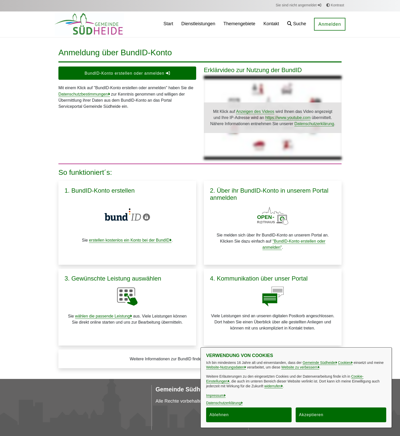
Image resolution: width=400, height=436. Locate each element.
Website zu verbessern (299, 367)
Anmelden (329, 24)
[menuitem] (168, 24)
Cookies (344, 363)
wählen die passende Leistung (102, 316)
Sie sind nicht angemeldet (298, 5)
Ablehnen (219, 415)
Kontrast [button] (335, 5)
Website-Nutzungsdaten (225, 367)
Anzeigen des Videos (255, 111)
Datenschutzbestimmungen (83, 94)
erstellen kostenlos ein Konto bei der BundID (129, 240)
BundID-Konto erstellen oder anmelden (127, 73)
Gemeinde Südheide (319, 363)
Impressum (215, 395)
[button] (296, 24)
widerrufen (272, 386)
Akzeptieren (311, 415)
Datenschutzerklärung (314, 124)
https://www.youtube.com (288, 117)
